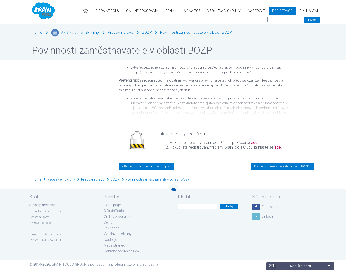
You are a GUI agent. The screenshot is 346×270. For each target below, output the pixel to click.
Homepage (112, 205)
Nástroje (256, 11)
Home (37, 32)
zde (254, 142)
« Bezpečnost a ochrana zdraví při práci (146, 166)
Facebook (269, 207)
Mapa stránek (114, 245)
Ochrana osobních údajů (123, 251)
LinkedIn (268, 216)
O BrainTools (107, 11)
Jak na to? (191, 11)
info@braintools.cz (52, 234)
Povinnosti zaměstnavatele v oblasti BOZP (196, 32)
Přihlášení (308, 11)
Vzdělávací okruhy (224, 11)
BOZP (147, 32)
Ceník (170, 11)
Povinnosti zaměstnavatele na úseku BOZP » (282, 166)
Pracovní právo (120, 32)
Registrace (282, 11)
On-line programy (142, 11)
